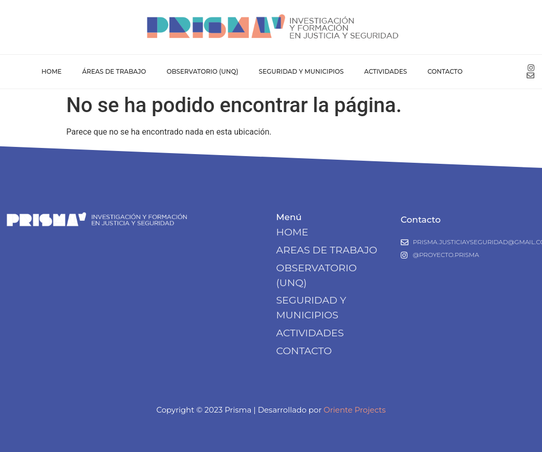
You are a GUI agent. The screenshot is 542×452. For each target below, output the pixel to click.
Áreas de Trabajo (114, 71)
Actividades (385, 71)
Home (51, 71)
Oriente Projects (354, 410)
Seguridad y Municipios (301, 71)
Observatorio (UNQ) (202, 71)
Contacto (445, 71)
